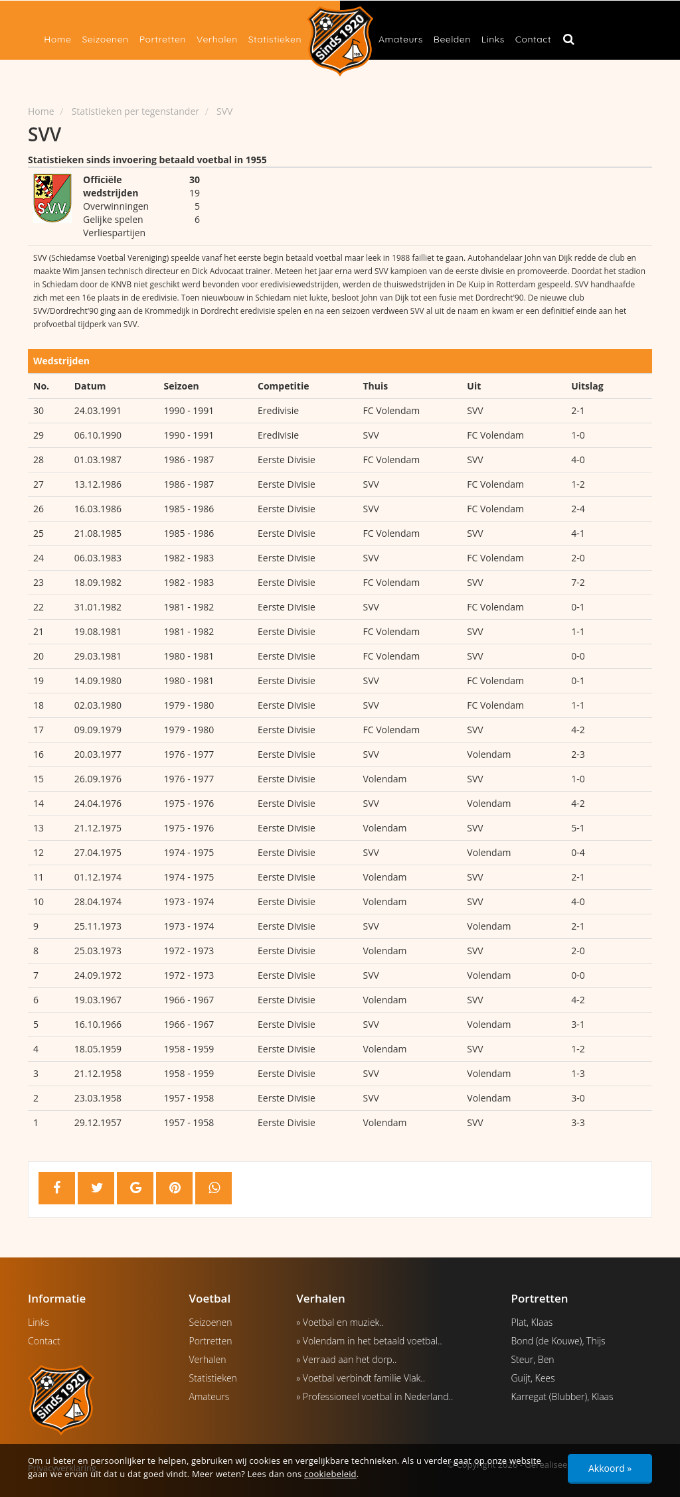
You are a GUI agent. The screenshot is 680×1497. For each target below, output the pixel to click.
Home (57, 39)
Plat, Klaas (531, 1322)
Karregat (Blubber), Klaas (562, 1396)
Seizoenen (105, 39)
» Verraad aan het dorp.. (346, 1359)
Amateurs (401, 39)
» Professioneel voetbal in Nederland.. (374, 1396)
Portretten (162, 39)
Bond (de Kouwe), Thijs (558, 1340)
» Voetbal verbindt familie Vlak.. (360, 1378)
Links (493, 39)
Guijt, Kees (532, 1378)
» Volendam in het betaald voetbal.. (369, 1340)
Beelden (452, 39)
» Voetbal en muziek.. (340, 1322)
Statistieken (274, 39)
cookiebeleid (330, 1474)
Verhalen (217, 39)
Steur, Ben (532, 1359)
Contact (533, 39)
